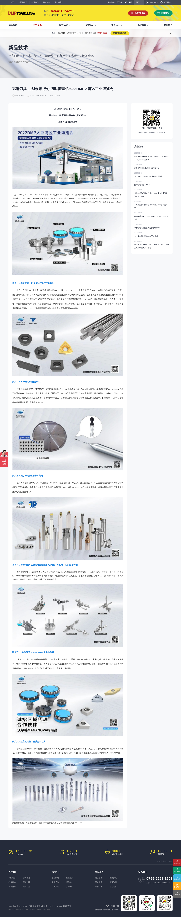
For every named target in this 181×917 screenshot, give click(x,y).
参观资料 (115, 882)
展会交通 (99, 887)
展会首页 (12, 25)
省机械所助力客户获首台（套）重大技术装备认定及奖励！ (151, 195)
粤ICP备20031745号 (34, 910)
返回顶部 (177, 895)
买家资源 (12, 887)
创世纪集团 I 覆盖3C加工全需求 (151, 237)
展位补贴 (72, 882)
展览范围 (28, 882)
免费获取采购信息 (119, 33)
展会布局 (99, 882)
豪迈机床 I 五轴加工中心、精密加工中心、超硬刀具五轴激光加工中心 (151, 246)
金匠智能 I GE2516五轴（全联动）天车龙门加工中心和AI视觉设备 (151, 158)
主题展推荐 (22, 2)
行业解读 (12, 882)
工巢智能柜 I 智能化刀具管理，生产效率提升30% (151, 206)
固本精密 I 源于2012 (151, 185)
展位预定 (165, 13)
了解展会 (12, 878)
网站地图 (48, 910)
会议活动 (142, 25)
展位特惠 (46, 2)
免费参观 (177, 864)
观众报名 (99, 878)
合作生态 (28, 878)
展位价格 (55, 882)
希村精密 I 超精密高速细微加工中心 (151, 228)
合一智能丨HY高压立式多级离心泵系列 (151, 177)
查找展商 (72, 878)
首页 (12, 2)
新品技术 (17, 62)
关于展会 (37, 25)
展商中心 (89, 25)
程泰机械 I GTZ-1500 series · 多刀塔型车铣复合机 (151, 218)
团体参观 (177, 880)
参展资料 (72, 887)
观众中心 (115, 25)
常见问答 (115, 887)
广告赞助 (55, 887)
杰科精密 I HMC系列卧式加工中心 (151, 168)
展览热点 (63, 25)
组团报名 (115, 878)
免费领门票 (139, 13)
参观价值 (35, 2)
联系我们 (168, 25)
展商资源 (28, 887)
